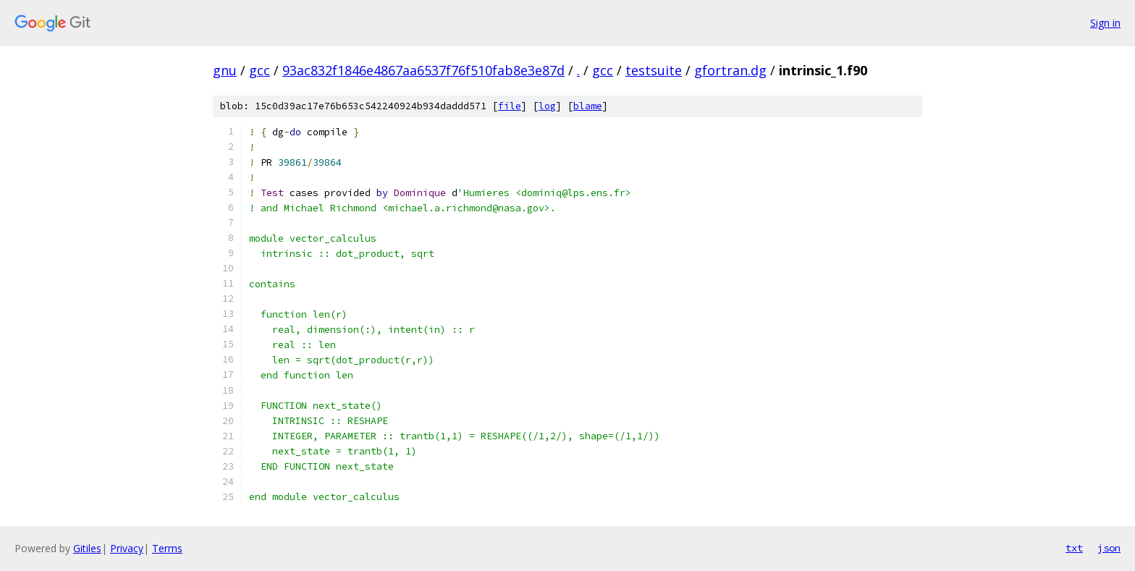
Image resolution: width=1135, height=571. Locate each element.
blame (587, 106)
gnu (225, 70)
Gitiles (87, 548)
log (547, 106)
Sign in (1105, 23)
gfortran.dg (730, 70)
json (1109, 547)
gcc (259, 70)
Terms (167, 548)
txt (1074, 547)
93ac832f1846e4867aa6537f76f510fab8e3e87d (423, 70)
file (509, 106)
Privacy (126, 548)
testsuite (653, 70)
